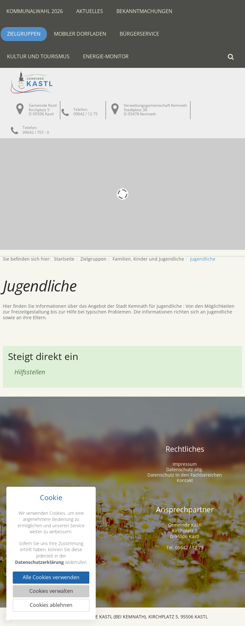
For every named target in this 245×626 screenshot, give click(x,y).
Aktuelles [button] (89, 11)
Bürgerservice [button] (139, 33)
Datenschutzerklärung (39, 562)
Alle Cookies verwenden (51, 577)
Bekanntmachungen (144, 11)
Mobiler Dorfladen (80, 33)
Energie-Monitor (106, 56)
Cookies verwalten (51, 591)
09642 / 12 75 (85, 114)
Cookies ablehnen (51, 605)
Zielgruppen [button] (24, 33)
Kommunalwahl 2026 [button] (34, 11)
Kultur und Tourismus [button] (38, 56)
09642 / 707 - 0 (36, 132)
